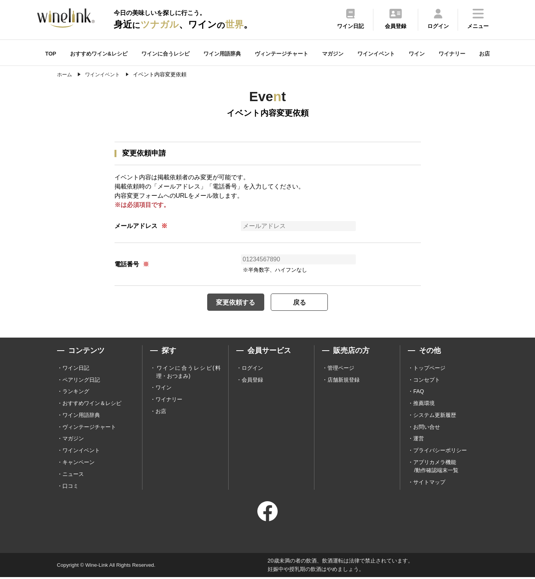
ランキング (75, 392)
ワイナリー (451, 54)
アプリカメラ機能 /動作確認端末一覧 (435, 468)
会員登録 (252, 380)
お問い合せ (426, 428)
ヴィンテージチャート (281, 54)
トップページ (429, 368)
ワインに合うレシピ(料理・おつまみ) (188, 372)
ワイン (417, 54)
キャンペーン (78, 464)
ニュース (73, 475)
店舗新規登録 (343, 380)
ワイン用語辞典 (222, 54)
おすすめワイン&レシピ (99, 54)
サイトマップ (429, 484)
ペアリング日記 (81, 380)
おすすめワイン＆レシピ (91, 404)
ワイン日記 (75, 368)
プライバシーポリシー (440, 452)
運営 (418, 440)
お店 (484, 54)
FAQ (418, 392)
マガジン (333, 54)
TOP (50, 54)
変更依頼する (233, 302)
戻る (302, 302)
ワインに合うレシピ (165, 54)
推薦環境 (424, 404)
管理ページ (340, 368)
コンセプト (426, 380)
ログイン (252, 368)
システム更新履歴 (434, 416)
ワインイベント (376, 54)
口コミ (70, 487)
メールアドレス (136, 226)
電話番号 (127, 264)
